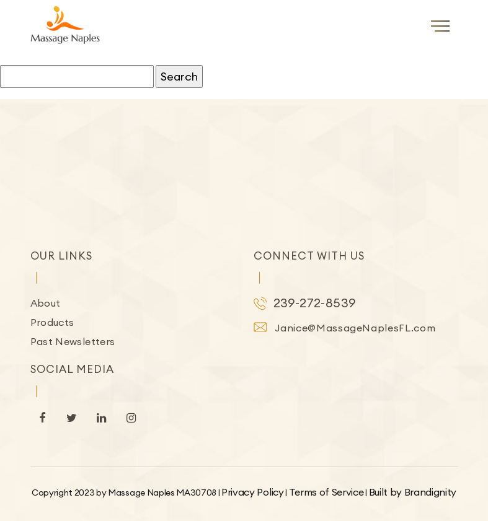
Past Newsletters (72, 341)
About (45, 303)
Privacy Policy (252, 492)
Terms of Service (326, 492)
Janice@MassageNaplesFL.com (355, 328)
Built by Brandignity (413, 492)
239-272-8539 (314, 302)
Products (52, 322)
